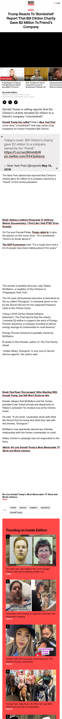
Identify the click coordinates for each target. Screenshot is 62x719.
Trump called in (40, 232)
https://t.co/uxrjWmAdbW (22, 152)
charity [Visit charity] (13, 507)
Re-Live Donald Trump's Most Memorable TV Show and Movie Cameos (30, 495)
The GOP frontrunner (14, 244)
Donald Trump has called (15, 122)
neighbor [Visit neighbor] (33, 507)
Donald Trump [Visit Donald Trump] (16, 512)
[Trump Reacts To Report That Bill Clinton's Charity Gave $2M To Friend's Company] (12, 78)
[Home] (31, 3)
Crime (8, 574)
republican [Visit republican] (45, 507)
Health (9, 619)
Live (58, 3)
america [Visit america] (23, 507)
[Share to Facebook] (4, 102)
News (31, 10)
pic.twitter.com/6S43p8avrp (24, 156)
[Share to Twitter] (10, 102)
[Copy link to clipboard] (16, 102)
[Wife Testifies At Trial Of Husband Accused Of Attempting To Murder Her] (36, 78)
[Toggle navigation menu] (3, 3)
